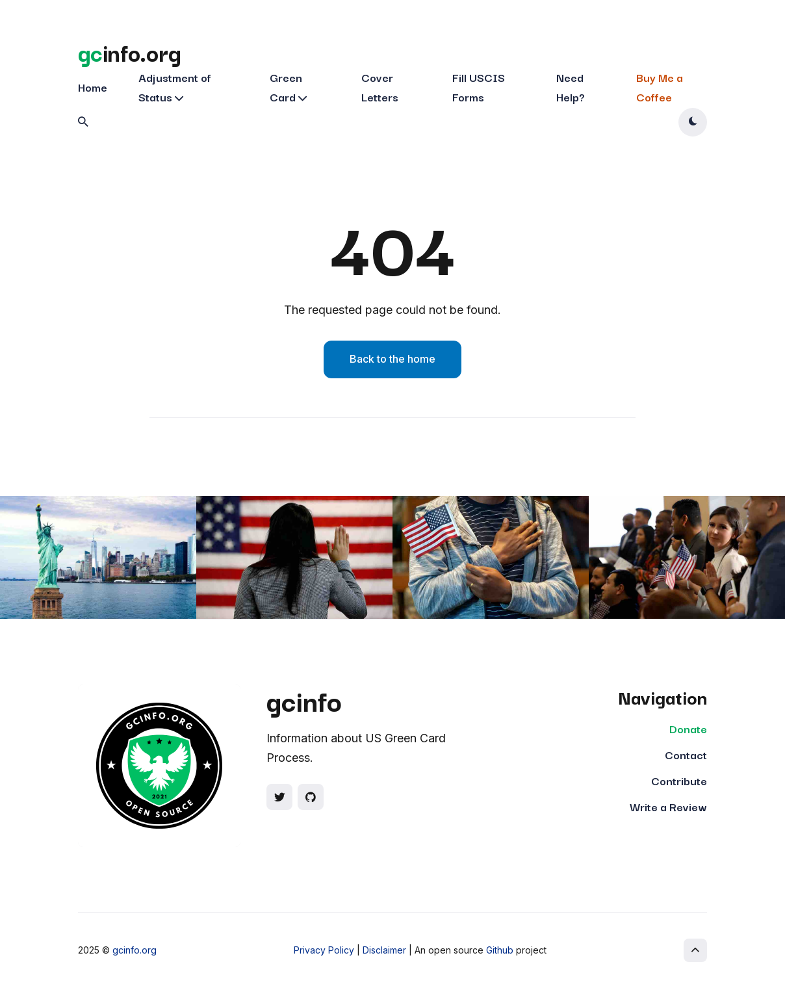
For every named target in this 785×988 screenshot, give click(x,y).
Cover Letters (379, 87)
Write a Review (668, 806)
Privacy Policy (324, 950)
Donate (688, 728)
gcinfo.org (134, 950)
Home (92, 87)
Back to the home (392, 358)
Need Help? (570, 87)
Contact (686, 754)
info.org (129, 52)
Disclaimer (384, 950)
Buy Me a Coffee (659, 87)
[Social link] (279, 797)
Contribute (679, 780)
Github (499, 950)
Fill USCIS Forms (478, 87)
